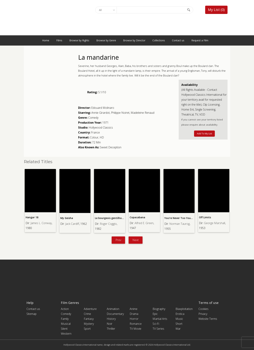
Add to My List (204, 133)
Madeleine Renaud (142, 113)
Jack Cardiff (72, 224)
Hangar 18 (32, 217)
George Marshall (214, 223)
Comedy (93, 118)
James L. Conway (41, 223)
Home (45, 40)
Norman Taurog (179, 224)
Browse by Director (134, 40)
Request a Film (199, 40)
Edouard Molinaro (102, 108)
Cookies (203, 309)
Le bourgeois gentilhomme (111, 218)
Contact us (178, 40)
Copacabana (137, 217)
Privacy (202, 314)
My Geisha (66, 218)
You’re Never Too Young (179, 218)
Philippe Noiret (120, 113)
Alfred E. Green (144, 223)
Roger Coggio (108, 224)
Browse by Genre (106, 40)
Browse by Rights (79, 40)
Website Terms (207, 319)
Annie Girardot (100, 113)
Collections (158, 40)
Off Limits (205, 217)
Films (59, 40)
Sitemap (31, 314)
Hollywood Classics (101, 127)
